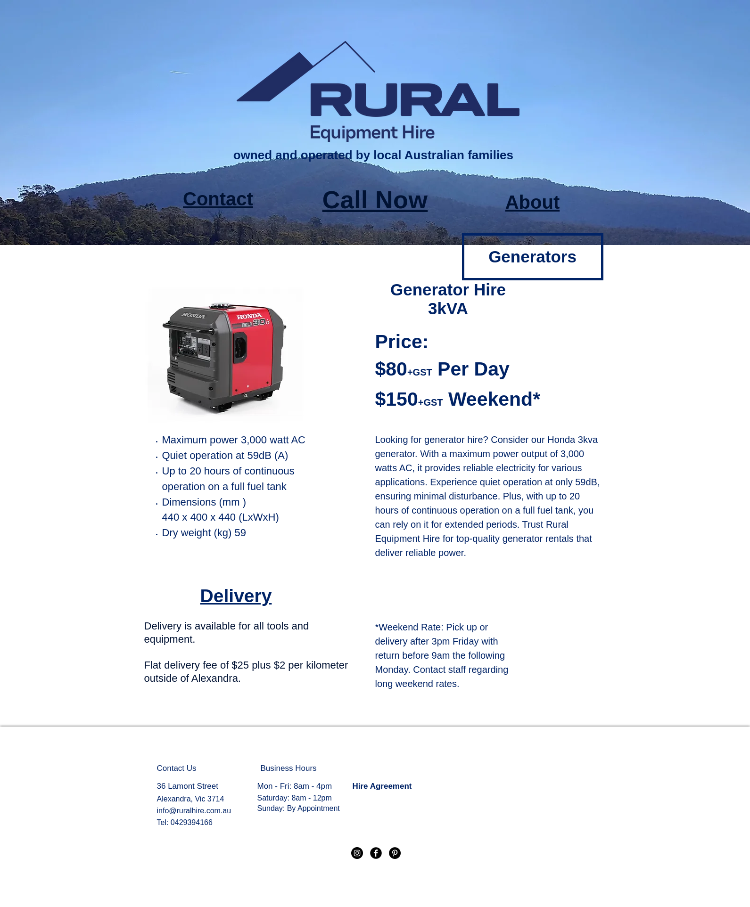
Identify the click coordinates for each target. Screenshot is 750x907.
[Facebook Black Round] (376, 853)
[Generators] (532, 256)
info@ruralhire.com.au (194, 811)
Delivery (236, 596)
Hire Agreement (382, 786)
